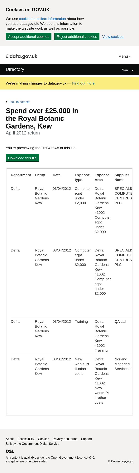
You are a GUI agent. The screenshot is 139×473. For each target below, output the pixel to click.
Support (86, 439)
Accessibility (25, 439)
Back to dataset (19, 102)
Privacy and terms (65, 439)
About (10, 439)
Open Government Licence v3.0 (72, 457)
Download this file (22, 158)
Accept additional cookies (28, 37)
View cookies (113, 36)
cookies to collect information (42, 19)
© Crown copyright (120, 461)
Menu (123, 56)
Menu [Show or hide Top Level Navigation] (126, 70)
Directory (15, 69)
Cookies (43, 439)
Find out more (83, 83)
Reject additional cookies (77, 37)
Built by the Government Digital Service (32, 443)
